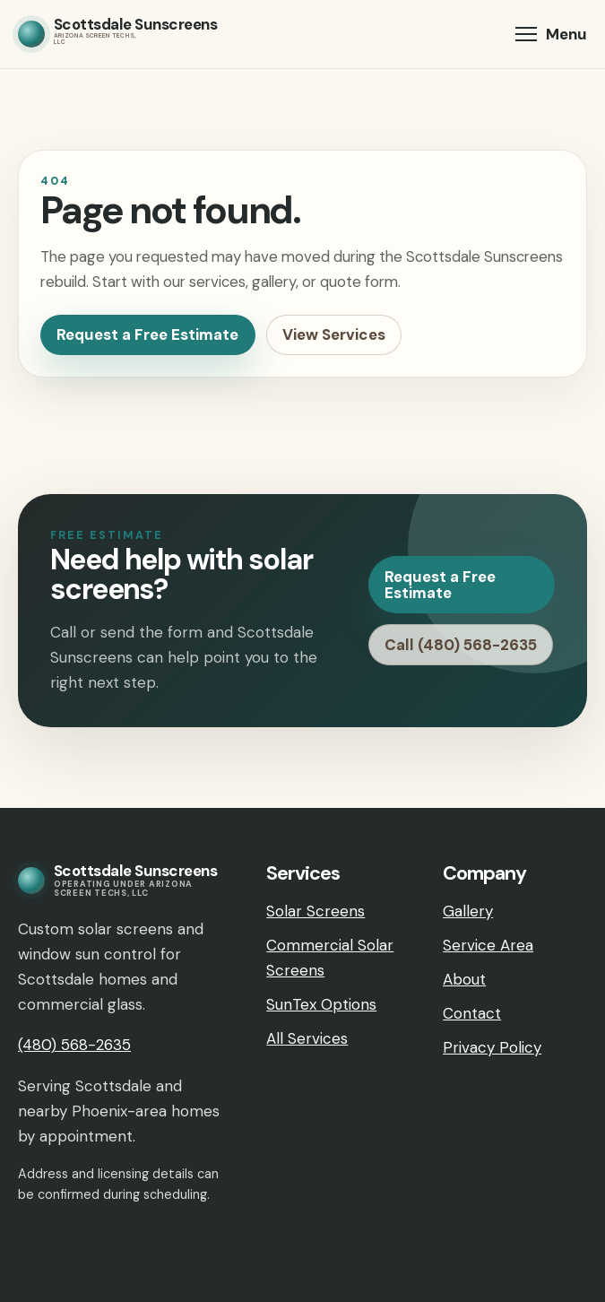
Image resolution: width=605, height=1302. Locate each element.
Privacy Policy (492, 1047)
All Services (307, 1038)
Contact (472, 1013)
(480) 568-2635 (74, 1045)
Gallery (468, 911)
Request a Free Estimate (147, 334)
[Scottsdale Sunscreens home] (117, 34)
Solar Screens (315, 911)
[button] (551, 34)
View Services (333, 334)
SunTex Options (321, 1004)
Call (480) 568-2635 (461, 645)
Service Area (488, 945)
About (464, 979)
